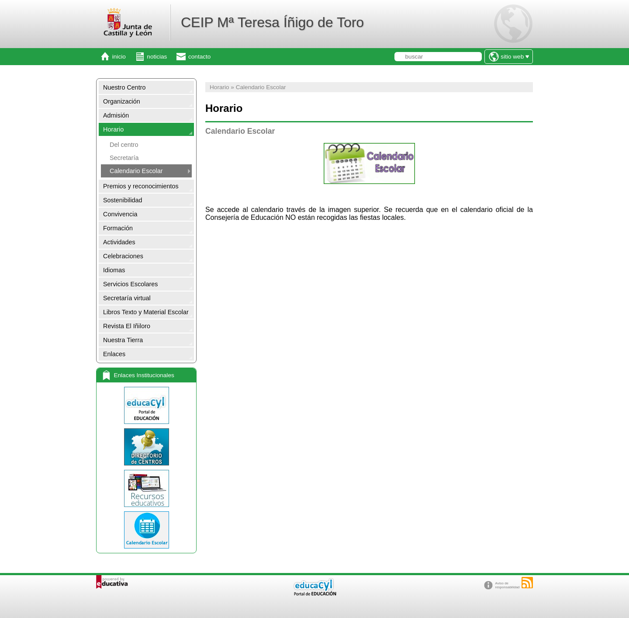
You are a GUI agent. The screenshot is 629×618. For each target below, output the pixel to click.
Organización (121, 101)
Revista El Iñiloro (126, 326)
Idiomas (114, 270)
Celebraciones (123, 256)
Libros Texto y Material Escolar (146, 312)
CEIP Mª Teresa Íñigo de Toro (272, 22)
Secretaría (124, 157)
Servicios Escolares (130, 284)
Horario (113, 129)
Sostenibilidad (122, 200)
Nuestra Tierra (123, 340)
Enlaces (114, 354)
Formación (118, 228)
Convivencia (120, 214)
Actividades (119, 242)
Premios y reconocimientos (141, 186)
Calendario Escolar (136, 170)
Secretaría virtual (127, 298)
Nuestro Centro (124, 87)
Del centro (124, 144)
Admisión (116, 115)
